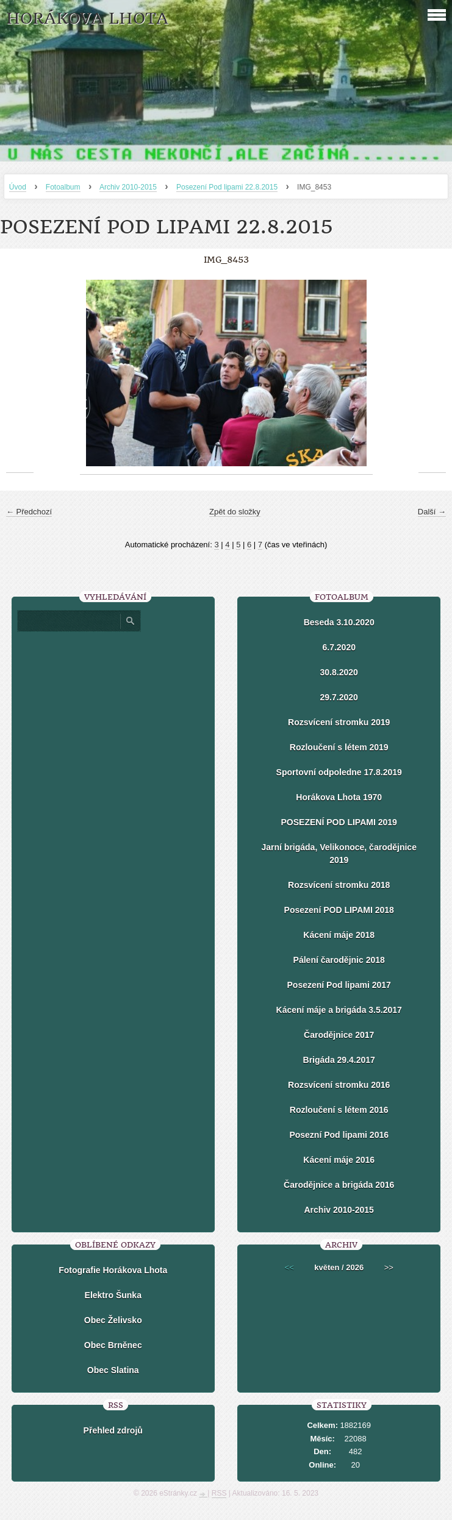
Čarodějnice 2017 (339, 1035)
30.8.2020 (339, 672)
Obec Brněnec (113, 1345)
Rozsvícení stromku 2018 (339, 885)
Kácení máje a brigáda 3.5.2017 (339, 1010)
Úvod (17, 187)
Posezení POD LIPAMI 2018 (339, 910)
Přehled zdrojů (113, 1430)
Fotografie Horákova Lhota (113, 1270)
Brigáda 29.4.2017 (339, 1060)
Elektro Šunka (113, 1295)
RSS (219, 1493)
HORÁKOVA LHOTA (87, 18)
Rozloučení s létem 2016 (339, 1110)
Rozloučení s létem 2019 (339, 747)
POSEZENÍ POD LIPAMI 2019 (339, 822)
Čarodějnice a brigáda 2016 (339, 1185)
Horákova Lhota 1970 (339, 797)
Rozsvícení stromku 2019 (339, 722)
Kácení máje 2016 (339, 1160)
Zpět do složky (234, 511)
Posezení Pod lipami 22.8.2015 (227, 187)
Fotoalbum (63, 187)
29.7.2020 (339, 697)
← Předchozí (29, 511)
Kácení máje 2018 (339, 935)
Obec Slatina (113, 1370)
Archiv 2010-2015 (128, 187)
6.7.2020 (339, 647)
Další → (432, 511)
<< (289, 1267)
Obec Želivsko (113, 1320)
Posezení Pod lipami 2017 (339, 985)
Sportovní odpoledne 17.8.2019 (339, 772)
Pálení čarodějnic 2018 (339, 960)
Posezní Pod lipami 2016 (339, 1135)
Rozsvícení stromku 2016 (339, 1085)
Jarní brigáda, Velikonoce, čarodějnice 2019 (338, 853)
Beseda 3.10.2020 (339, 622)
